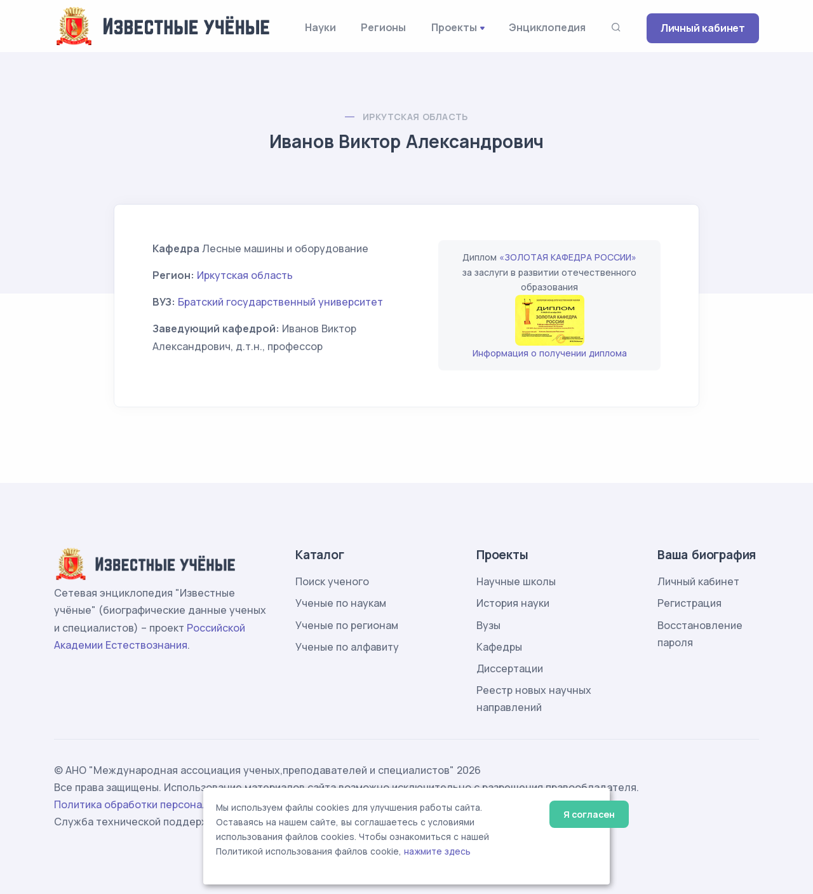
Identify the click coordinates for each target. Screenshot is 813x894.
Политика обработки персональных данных (164, 804)
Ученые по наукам (340, 603)
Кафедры (499, 647)
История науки (512, 603)
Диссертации (509, 668)
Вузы (488, 625)
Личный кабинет (703, 28)
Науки (320, 27)
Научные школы (516, 581)
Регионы (383, 27)
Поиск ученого (332, 581)
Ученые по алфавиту (347, 647)
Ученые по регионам (346, 625)
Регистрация (689, 603)
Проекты (454, 27)
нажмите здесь (437, 851)
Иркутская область (415, 117)
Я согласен (589, 814)
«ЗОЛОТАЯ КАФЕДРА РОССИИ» (567, 257)
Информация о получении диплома (550, 353)
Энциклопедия (547, 27)
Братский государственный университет (280, 302)
